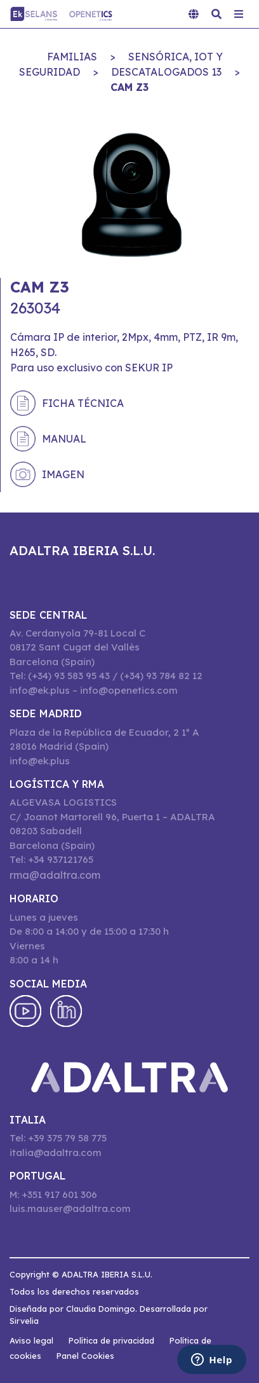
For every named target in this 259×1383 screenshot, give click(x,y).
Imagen (63, 474)
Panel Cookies (85, 1356)
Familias (72, 56)
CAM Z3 (129, 87)
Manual (64, 438)
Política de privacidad (111, 1340)
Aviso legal (31, 1340)
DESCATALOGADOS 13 (166, 71)
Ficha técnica (83, 403)
